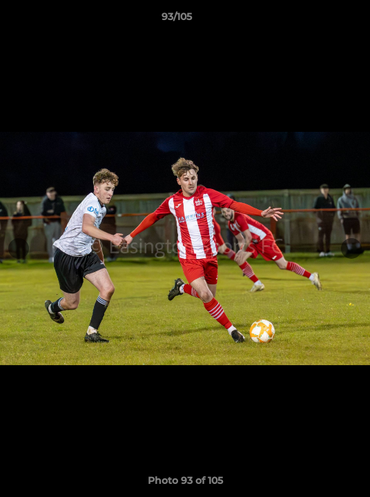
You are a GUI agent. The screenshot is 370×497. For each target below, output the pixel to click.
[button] (320, 20)
